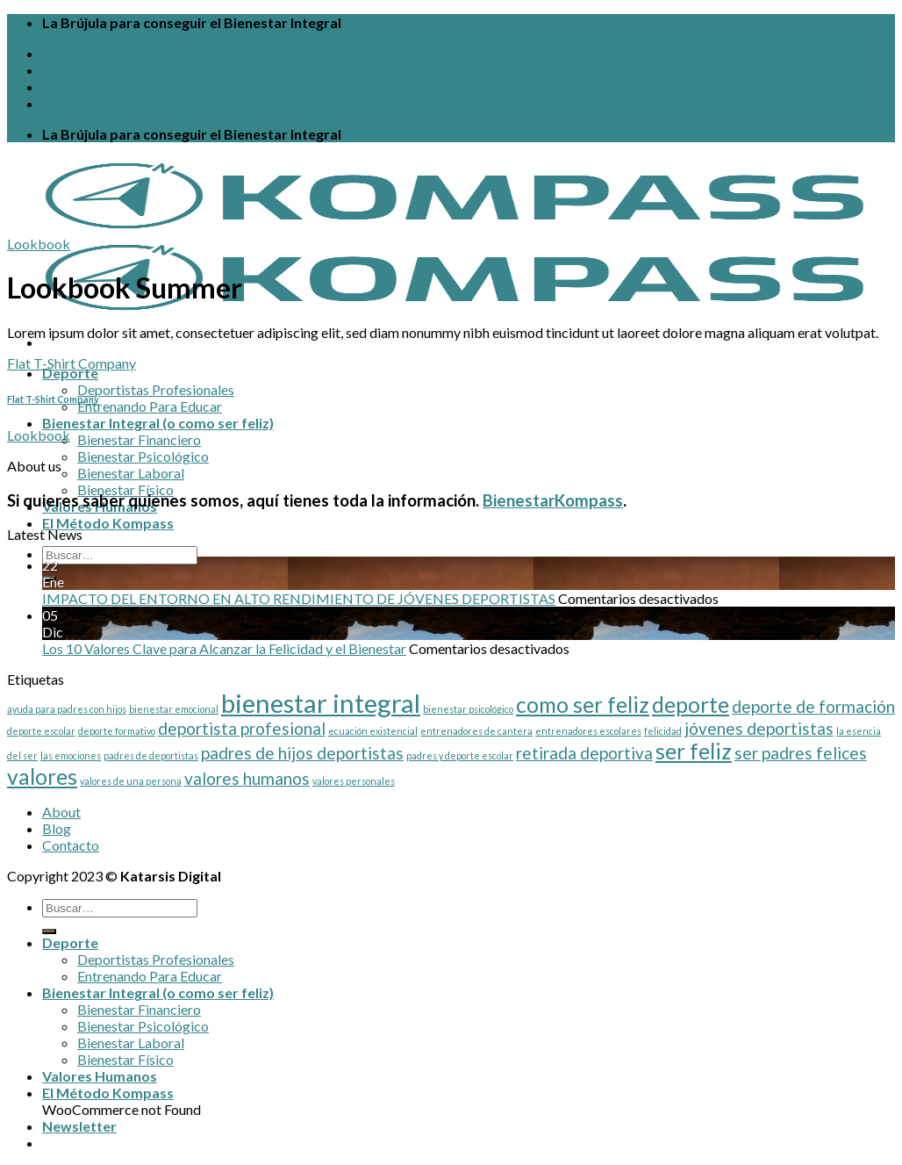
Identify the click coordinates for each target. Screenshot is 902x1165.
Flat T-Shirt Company (71, 363)
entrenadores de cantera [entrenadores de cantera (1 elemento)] (476, 731)
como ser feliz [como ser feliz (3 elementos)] (582, 704)
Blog (57, 69)
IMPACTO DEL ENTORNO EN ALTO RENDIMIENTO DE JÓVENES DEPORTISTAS (298, 598)
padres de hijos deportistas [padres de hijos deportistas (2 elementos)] (302, 753)
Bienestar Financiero (139, 439)
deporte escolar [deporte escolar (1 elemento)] (41, 731)
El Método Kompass (108, 522)
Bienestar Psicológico (143, 456)
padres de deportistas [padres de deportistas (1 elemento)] (151, 755)
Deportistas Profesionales (155, 389)
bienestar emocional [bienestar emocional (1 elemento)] (173, 709)
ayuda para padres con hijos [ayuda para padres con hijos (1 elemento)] (66, 709)
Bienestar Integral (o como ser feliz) (158, 422)
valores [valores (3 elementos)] (42, 776)
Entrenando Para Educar (149, 406)
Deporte (70, 372)
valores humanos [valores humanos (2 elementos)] (247, 778)
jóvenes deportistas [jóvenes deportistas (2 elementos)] (759, 728)
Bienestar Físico (125, 489)
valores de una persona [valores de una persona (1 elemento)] (131, 781)
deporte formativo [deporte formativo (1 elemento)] (116, 731)
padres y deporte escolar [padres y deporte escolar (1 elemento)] (459, 755)
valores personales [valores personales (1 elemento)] (353, 781)
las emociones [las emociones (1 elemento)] (70, 755)
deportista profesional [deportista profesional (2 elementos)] (242, 728)
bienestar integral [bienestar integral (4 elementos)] (320, 702)
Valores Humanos (99, 1076)
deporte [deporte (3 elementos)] (690, 704)
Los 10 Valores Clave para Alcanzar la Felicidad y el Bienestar (224, 648)
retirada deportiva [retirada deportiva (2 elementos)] (584, 753)
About (62, 53)
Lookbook (38, 243)
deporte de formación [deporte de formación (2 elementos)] (813, 706)
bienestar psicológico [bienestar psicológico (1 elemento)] (468, 709)
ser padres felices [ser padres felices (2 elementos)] (800, 753)
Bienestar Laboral (130, 472)
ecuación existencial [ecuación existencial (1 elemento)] (373, 731)
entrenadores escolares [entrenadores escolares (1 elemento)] (588, 731)
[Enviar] (49, 931)
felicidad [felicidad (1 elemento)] (663, 731)
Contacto (73, 86)
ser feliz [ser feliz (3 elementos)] (693, 751)
